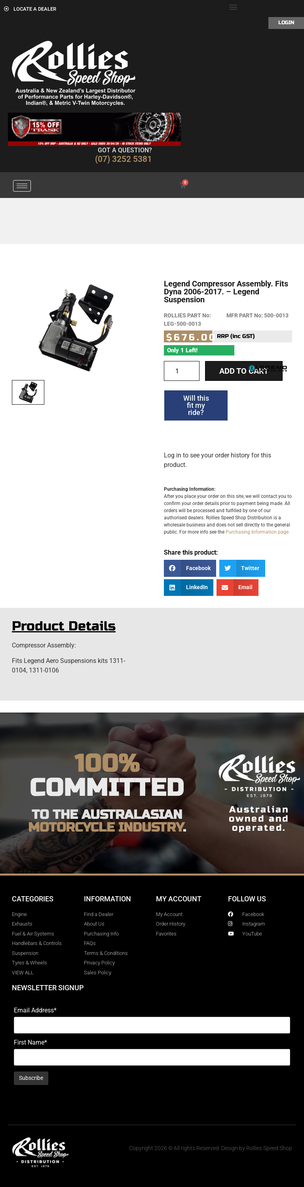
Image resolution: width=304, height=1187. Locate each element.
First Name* (30, 1042)
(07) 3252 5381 (123, 159)
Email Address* (35, 1010)
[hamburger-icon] (22, 186)
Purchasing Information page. (258, 532)
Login (286, 22)
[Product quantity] (182, 371)
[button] (232, 6)
